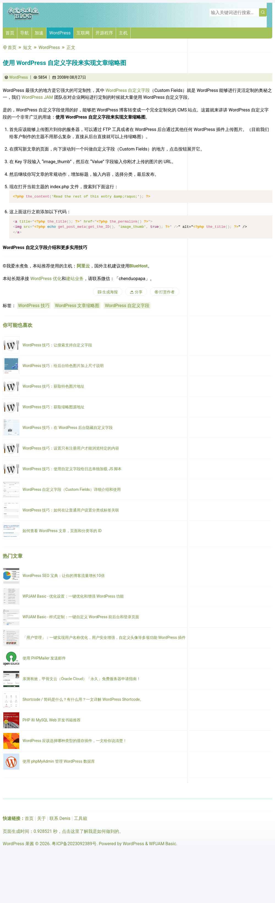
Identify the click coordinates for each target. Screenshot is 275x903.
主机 (123, 32)
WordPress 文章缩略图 (77, 305)
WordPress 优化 (46, 278)
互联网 (83, 32)
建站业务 (75, 278)
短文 (27, 47)
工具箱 (80, 818)
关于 (41, 818)
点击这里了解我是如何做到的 (90, 831)
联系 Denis (60, 818)
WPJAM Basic (162, 843)
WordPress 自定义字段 (128, 90)
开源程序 (104, 32)
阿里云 (83, 266)
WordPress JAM (37, 97)
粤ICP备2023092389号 (74, 843)
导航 (24, 32)
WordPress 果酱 (18, 843)
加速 (39, 32)
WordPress (60, 32)
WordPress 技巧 (34, 305)
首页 (10, 32)
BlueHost (139, 266)
